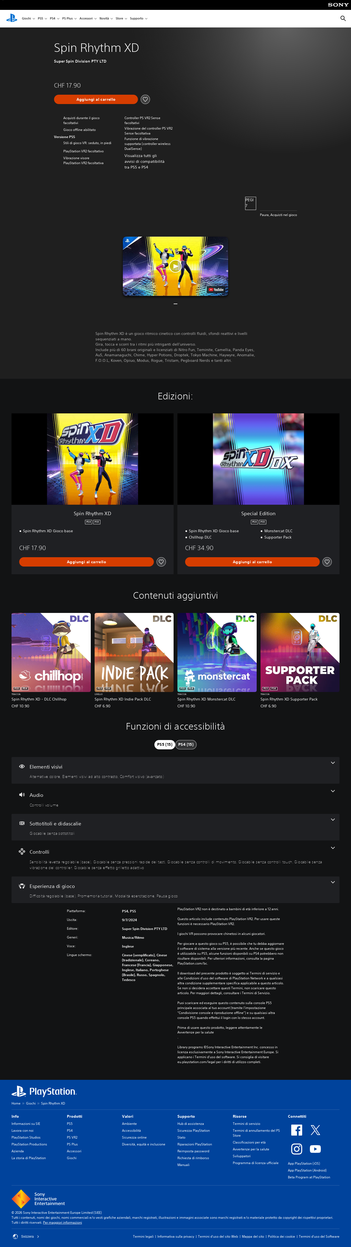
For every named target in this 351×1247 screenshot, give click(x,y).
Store (119, 19)
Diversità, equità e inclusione (143, 1144)
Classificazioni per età (249, 1142)
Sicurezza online (134, 1137)
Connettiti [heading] (297, 1116)
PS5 (40, 19)
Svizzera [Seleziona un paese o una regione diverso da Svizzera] (26, 1236)
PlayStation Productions (29, 1144)
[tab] (164, 744)
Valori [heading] (127, 1116)
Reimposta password (193, 1151)
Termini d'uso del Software (319, 1236)
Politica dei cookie (281, 1236)
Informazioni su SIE (26, 1123)
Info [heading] (15, 1116)
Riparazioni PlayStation (194, 1144)
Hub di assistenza (190, 1123)
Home (16, 1103)
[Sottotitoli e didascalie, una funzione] (175, 827)
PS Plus (67, 19)
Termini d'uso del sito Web (218, 1236)
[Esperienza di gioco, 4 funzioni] (175, 889)
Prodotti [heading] (74, 1116)
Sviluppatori (242, 1156)
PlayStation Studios (26, 1137)
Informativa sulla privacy (175, 1236)
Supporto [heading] (186, 1116)
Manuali (183, 1164)
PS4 (52, 19)
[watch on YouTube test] (216, 289)
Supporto (136, 19)
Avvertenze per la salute (195, 1032)
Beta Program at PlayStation (309, 1177)
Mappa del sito (253, 1236)
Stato (181, 1137)
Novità (104, 19)
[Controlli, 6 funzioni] (175, 858)
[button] (175, 266)
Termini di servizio (246, 1123)
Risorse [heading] (240, 1116)
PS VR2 (72, 1137)
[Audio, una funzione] (175, 798)
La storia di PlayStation (29, 1158)
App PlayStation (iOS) (304, 1163)
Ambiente (129, 1123)
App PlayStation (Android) (307, 1170)
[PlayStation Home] (12, 18)
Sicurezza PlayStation (193, 1130)
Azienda (18, 1151)
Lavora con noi (22, 1130)
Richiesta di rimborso (193, 1158)
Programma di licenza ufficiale (256, 1163)
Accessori (86, 19)
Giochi (26, 19)
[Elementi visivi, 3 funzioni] (175, 770)
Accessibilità (131, 1130)
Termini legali (143, 1236)
